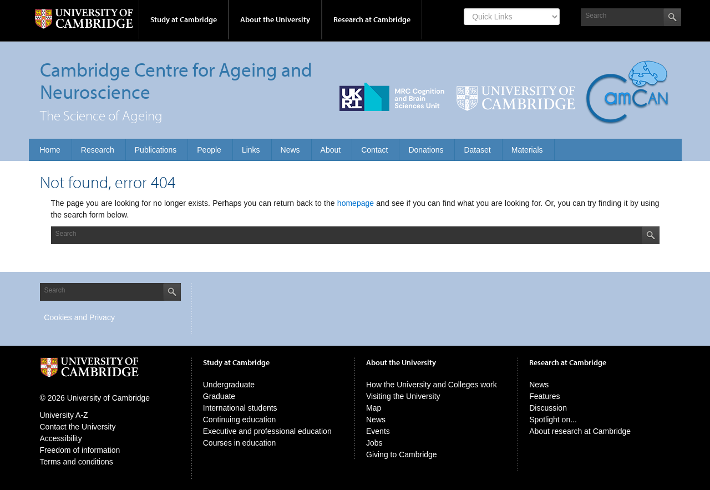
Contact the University (78, 426)
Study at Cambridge (183, 19)
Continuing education (239, 419)
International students (240, 407)
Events (378, 431)
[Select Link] (512, 16)
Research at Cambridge (371, 19)
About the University (275, 19)
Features (544, 396)
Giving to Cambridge (401, 454)
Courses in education (239, 442)
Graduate (219, 396)
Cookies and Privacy (79, 317)
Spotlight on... (553, 419)
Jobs (374, 442)
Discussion (548, 407)
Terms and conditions (76, 461)
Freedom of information (80, 450)
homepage (355, 203)
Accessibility (61, 438)
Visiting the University (403, 396)
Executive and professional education (267, 431)
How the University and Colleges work (431, 384)
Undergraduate (229, 384)
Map (373, 407)
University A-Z (64, 415)
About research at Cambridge (580, 431)
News (376, 419)
